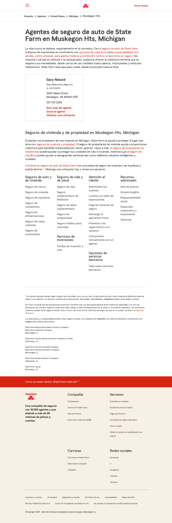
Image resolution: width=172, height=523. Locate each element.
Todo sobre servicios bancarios (101, 268)
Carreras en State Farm (78, 457)
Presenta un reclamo (119, 401)
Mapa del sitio (128, 497)
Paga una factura (117, 414)
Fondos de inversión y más (70, 248)
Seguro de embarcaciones (34, 214)
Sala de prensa (129, 186)
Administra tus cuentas (98, 188)
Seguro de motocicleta (32, 232)
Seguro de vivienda (36, 192)
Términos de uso (92, 497)
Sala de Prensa (74, 414)
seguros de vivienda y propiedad (55, 144)
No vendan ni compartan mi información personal (115, 503)
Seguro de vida (66, 186)
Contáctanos (73, 401)
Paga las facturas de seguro (101, 207)
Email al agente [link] (55, 111)
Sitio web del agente (58, 108)
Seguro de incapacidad (64, 216)
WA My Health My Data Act (37, 503)
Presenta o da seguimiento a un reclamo (99, 227)
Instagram (114, 470)
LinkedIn (113, 476)
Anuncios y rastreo (33, 497)
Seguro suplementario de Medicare (67, 196)
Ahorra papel (116, 426)
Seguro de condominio (32, 205)
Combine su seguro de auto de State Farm (50, 165)
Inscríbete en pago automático (123, 420)
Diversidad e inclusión (77, 464)
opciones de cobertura (92, 52)
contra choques (44, 56)
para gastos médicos (67, 56)
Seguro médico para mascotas (69, 225)
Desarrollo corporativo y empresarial (128, 210)
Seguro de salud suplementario (66, 207)
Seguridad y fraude (71, 497)
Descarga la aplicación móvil (98, 216)
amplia (29, 56)
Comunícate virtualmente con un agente (101, 240)
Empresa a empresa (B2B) (79, 420)
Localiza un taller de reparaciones (101, 198)
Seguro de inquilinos (37, 197)
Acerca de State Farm (77, 407)
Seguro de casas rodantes (35, 223)
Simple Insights (129, 192)
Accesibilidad (111, 497)
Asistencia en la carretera (121, 407)
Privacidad (52, 497)
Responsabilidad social (130, 199)
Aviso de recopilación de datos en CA (72, 503)
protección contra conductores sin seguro (107, 56)
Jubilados (72, 470)
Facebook (114, 457)
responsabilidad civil (126, 52)
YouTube (113, 482)
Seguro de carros (35, 186)
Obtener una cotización (60, 115)
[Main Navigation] (27, 5)
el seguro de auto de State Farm (118, 48)
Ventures (125, 219)
